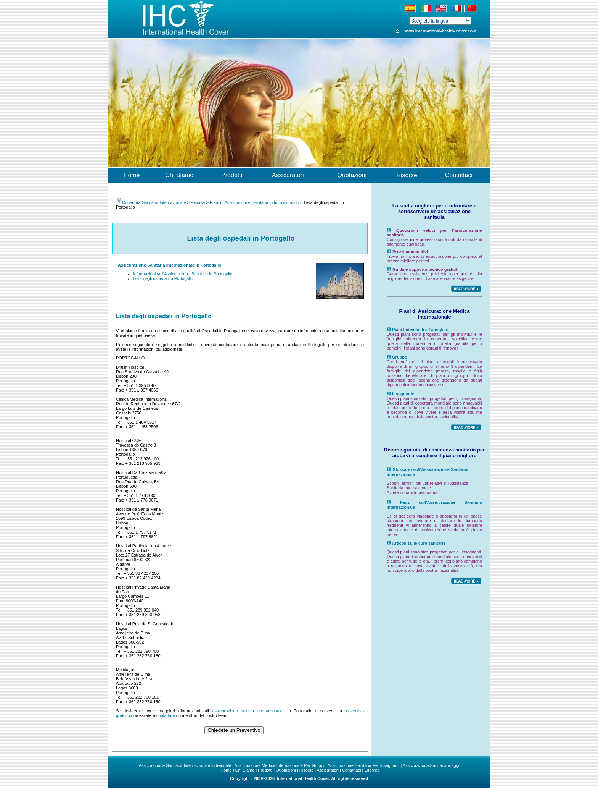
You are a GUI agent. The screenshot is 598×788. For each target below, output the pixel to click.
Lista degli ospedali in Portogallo (163, 278)
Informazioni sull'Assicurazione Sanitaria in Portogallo (183, 274)
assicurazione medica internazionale (247, 711)
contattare (165, 715)
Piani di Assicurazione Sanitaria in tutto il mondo (254, 202)
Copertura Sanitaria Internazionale (151, 202)
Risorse (198, 202)
